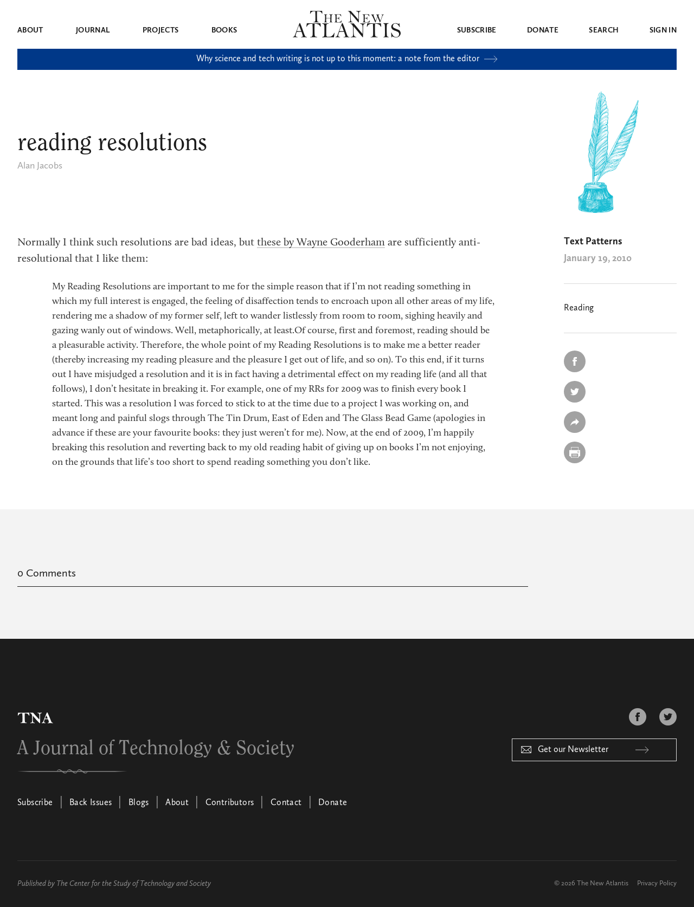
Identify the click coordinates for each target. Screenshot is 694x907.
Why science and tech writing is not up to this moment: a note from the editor (347, 59)
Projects (161, 30)
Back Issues (90, 803)
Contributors (229, 803)
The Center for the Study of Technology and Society (133, 883)
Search (604, 30)
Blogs (138, 803)
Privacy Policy (657, 883)
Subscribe (477, 30)
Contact (286, 803)
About (30, 30)
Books (224, 30)
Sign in (663, 30)
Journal (93, 30)
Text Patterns (593, 242)
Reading (579, 308)
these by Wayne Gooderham (321, 242)
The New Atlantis (602, 883)
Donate (542, 30)
